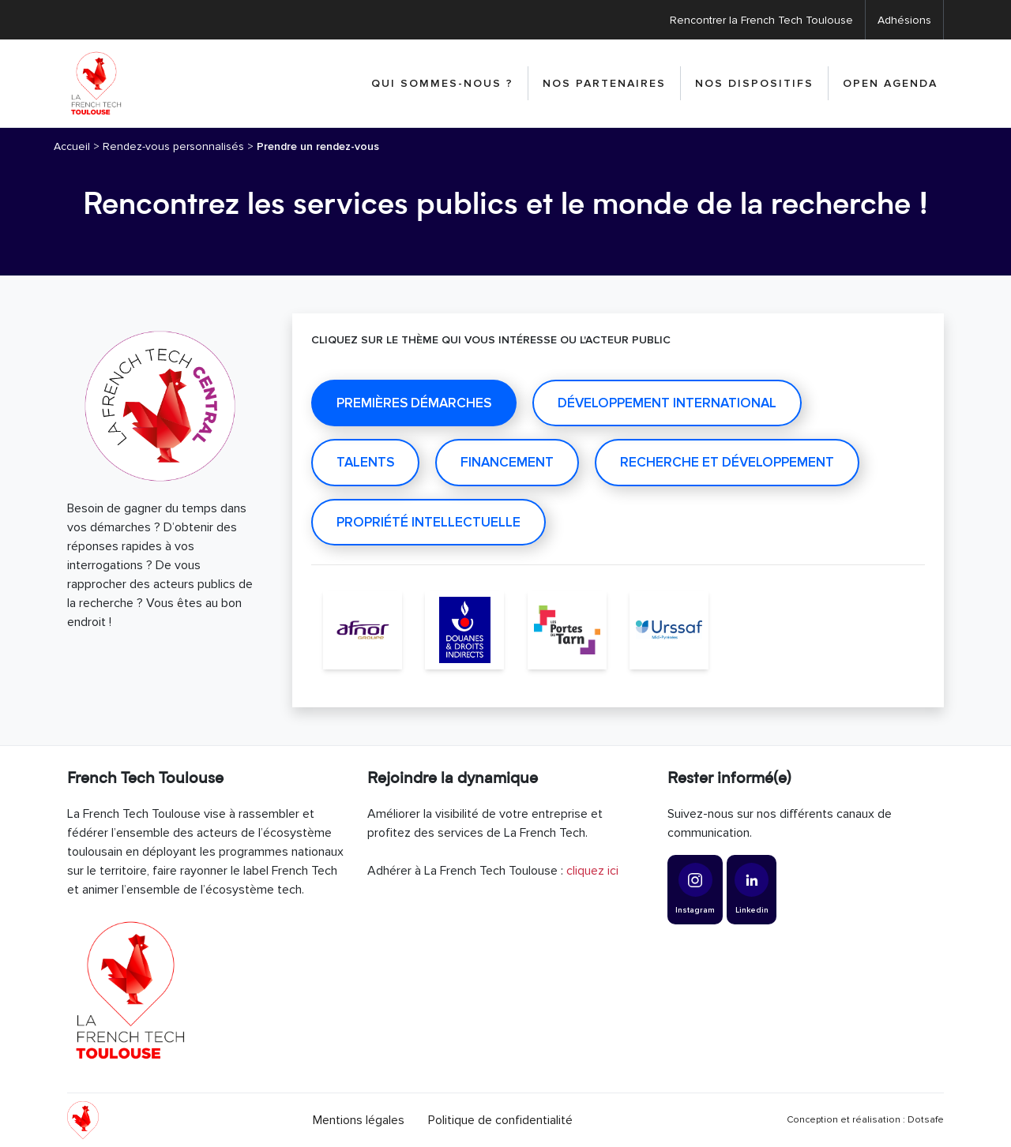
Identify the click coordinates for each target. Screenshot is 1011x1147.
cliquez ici (592, 871)
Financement (507, 462)
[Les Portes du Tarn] (567, 629)
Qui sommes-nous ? (442, 83)
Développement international (667, 403)
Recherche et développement (727, 462)
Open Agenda (890, 83)
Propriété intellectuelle (428, 522)
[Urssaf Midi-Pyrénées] (669, 629)
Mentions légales (358, 1120)
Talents (365, 462)
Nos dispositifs (754, 83)
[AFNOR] (362, 629)
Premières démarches (413, 403)
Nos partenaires (604, 83)
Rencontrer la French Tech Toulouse (761, 20)
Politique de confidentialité (500, 1120)
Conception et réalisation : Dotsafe (865, 1120)
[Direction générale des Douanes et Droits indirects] (464, 629)
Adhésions (904, 20)
